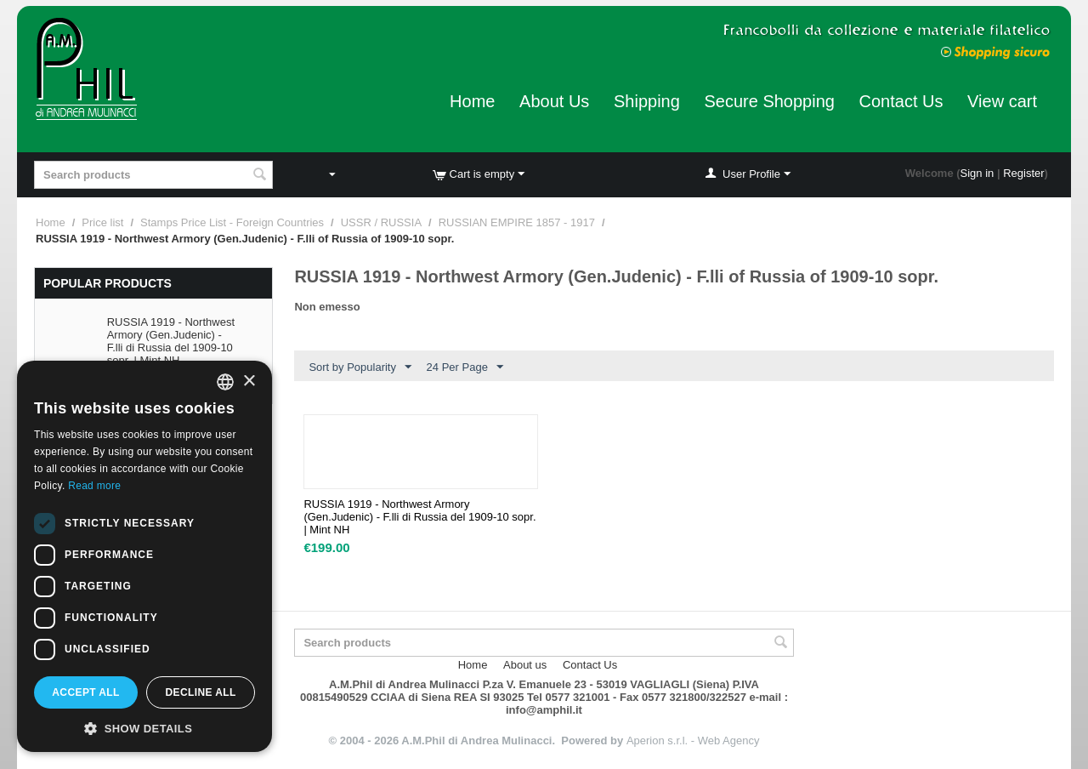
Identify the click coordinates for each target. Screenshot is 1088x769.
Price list (102, 222)
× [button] (248, 381)
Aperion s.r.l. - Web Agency (693, 740)
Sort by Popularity (360, 367)
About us (525, 664)
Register (1023, 173)
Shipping (647, 101)
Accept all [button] (86, 692)
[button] (144, 727)
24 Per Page (465, 367)
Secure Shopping (769, 101)
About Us (554, 101)
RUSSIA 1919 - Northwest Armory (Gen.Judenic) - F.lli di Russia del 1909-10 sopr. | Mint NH (171, 341)
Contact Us (901, 101)
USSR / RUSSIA (381, 222)
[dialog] (144, 556)
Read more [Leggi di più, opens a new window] (94, 486)
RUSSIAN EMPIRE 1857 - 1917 (517, 222)
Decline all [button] (200, 692)
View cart (1002, 101)
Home (472, 101)
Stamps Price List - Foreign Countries (232, 222)
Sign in (977, 173)
